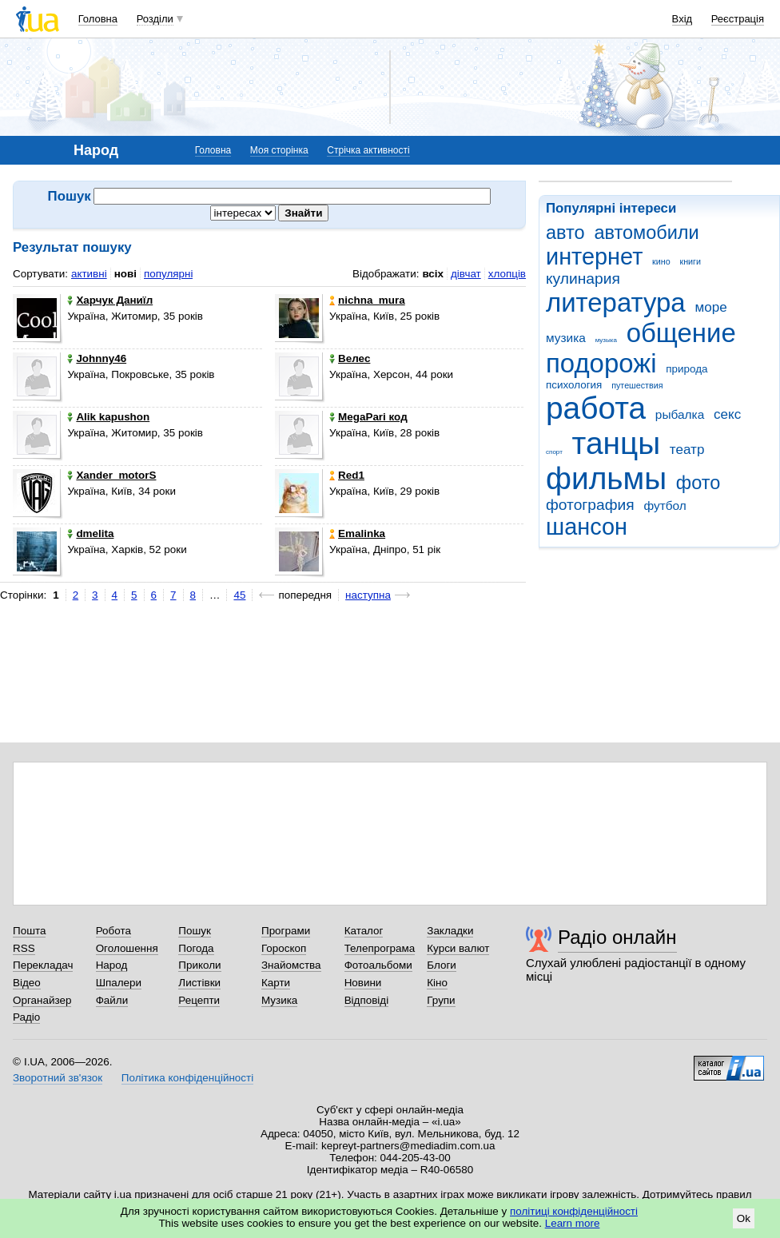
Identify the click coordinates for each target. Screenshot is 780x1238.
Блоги (441, 965)
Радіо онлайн (617, 937)
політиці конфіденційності (574, 1211)
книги (690, 261)
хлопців (507, 274)
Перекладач (43, 965)
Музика (279, 1000)
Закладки (450, 931)
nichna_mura (367, 300)
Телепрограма (380, 948)
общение (681, 333)
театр (687, 449)
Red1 (346, 475)
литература (616, 302)
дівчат (466, 274)
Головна (97, 19)
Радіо (26, 1017)
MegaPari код (368, 417)
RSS (24, 948)
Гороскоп (283, 948)
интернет (594, 256)
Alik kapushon (108, 417)
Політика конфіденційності (187, 1078)
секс (727, 414)
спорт (554, 452)
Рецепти (199, 1000)
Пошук (194, 931)
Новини (363, 983)
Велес (349, 358)
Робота (113, 931)
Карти (275, 983)
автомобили (646, 232)
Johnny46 (96, 358)
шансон (586, 526)
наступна (368, 595)
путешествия (637, 385)
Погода (195, 948)
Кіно (437, 983)
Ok (743, 1218)
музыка (606, 340)
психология (574, 385)
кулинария (583, 278)
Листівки (199, 983)
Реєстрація (737, 19)
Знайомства (291, 965)
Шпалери (118, 983)
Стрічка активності (368, 150)
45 (239, 595)
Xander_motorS (111, 475)
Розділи (155, 19)
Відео (27, 983)
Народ (112, 965)
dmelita (90, 533)
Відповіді (366, 1000)
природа (686, 369)
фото (698, 482)
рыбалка (679, 414)
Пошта (29, 931)
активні (89, 274)
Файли (112, 1000)
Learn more (572, 1223)
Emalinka (357, 533)
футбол (664, 505)
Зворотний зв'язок (57, 1078)
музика (566, 337)
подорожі (601, 363)
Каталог (364, 931)
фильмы (606, 478)
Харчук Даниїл (110, 300)
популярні (168, 274)
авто (565, 232)
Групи (441, 1000)
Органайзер (42, 1000)
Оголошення (127, 948)
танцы (616, 443)
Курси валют (458, 948)
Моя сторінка (279, 150)
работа (596, 408)
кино (661, 261)
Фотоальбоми (378, 965)
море (710, 307)
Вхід (682, 19)
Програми (285, 931)
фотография (590, 504)
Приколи (199, 965)
